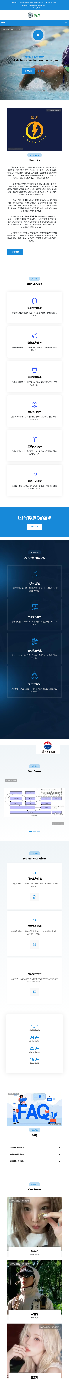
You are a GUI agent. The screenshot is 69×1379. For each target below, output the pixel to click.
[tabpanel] (34, 801)
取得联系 (34, 527)
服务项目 (28, 71)
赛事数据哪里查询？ (17, 1154)
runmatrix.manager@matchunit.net (33, 5)
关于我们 (41, 71)
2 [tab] (34, 831)
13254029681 (51, 2)
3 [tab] (38, 831)
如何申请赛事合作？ (17, 1147)
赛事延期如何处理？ (17, 1161)
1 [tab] (30, 831)
